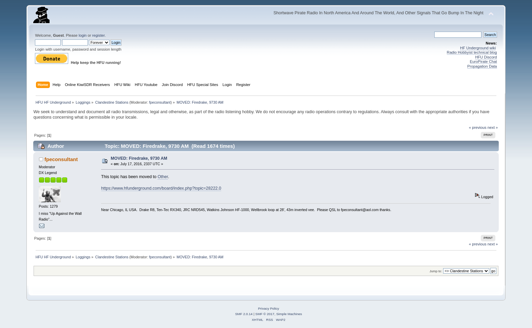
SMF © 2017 (264, 314)
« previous (478, 127)
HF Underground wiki (478, 48)
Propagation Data (482, 66)
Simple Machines (289, 314)
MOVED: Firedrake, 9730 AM (139, 158)
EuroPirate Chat (483, 61)
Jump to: (436, 271)
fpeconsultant (159, 102)
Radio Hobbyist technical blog (472, 52)
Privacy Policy (268, 308)
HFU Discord (486, 57)
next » (493, 127)
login (83, 35)
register (98, 35)
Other (162, 176)
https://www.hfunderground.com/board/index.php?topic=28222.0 (161, 188)
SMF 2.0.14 (244, 314)
